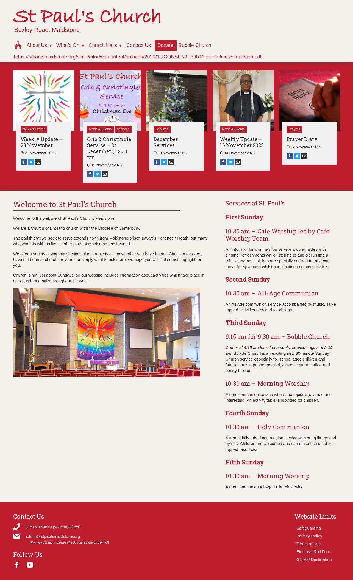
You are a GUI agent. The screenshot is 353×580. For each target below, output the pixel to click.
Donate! (165, 45)
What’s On (67, 45)
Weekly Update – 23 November (41, 142)
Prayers (294, 129)
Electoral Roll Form (314, 551)
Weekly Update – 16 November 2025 (242, 142)
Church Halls (103, 45)
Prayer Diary (302, 139)
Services (123, 129)
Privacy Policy (309, 536)
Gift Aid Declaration (314, 559)
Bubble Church (195, 45)
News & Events (34, 129)
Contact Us (138, 45)
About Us (37, 45)
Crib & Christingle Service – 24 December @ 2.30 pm (109, 148)
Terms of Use (308, 543)
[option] (43, 120)
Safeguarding (308, 528)
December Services (166, 142)
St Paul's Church (87, 17)
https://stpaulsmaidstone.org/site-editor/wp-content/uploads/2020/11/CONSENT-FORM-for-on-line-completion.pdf (137, 57)
